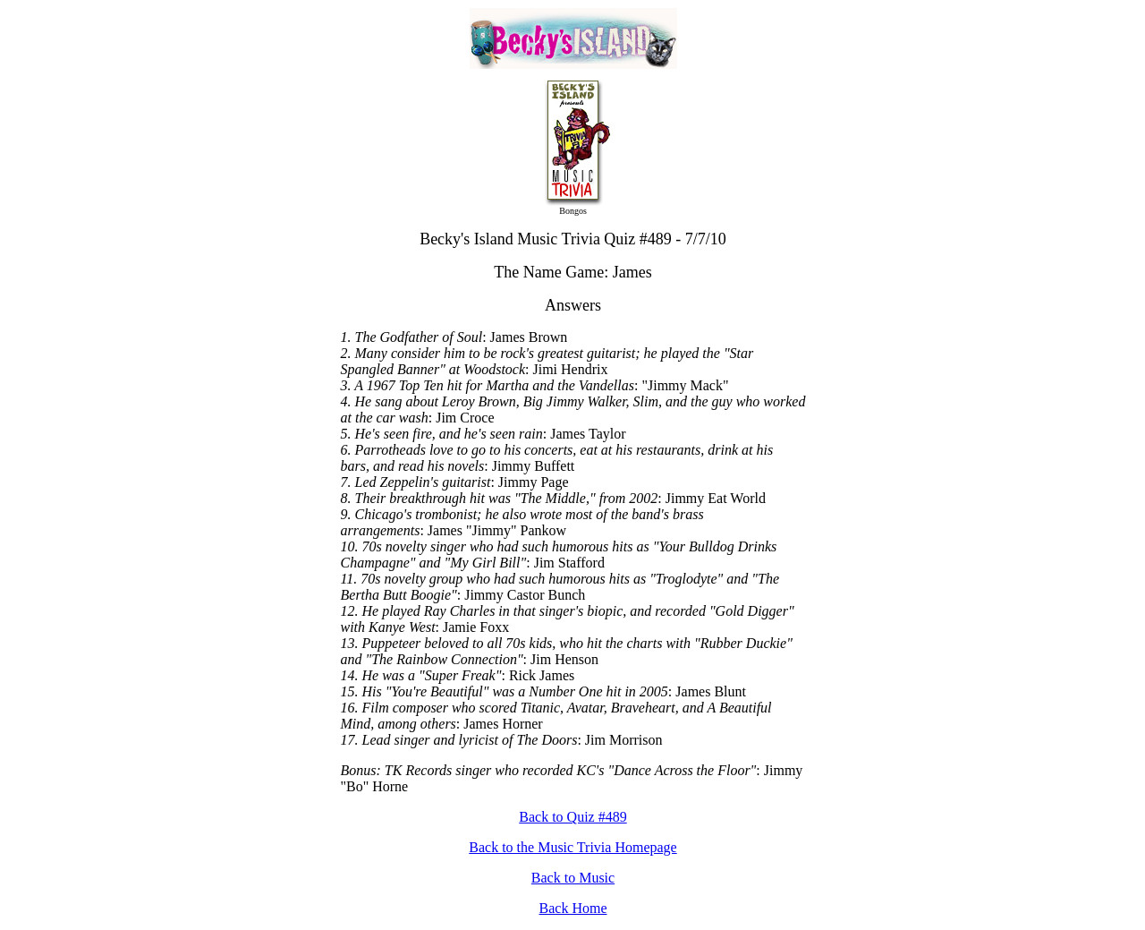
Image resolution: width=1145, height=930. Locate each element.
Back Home (573, 908)
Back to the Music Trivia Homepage (572, 847)
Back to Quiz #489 (572, 816)
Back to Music (573, 877)
